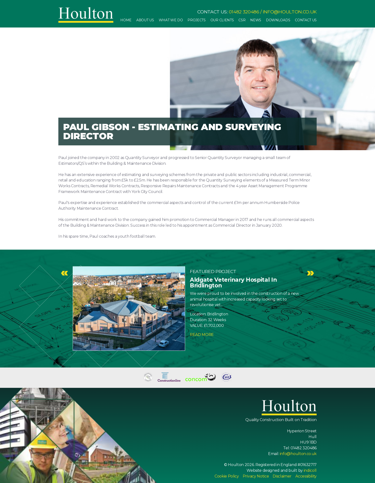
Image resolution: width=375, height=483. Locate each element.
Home (126, 20)
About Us (145, 20)
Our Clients (222, 20)
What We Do (171, 20)
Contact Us (306, 20)
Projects (196, 20)
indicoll (310, 470)
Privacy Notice (256, 476)
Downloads (278, 20)
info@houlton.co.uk (290, 12)
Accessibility (306, 476)
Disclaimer (282, 476)
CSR (241, 20)
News (255, 20)
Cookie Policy (227, 476)
